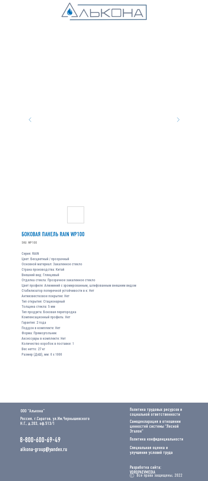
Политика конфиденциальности (156, 439)
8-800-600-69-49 (40, 440)
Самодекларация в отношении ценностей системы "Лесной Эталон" (155, 426)
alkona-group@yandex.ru (43, 449)
